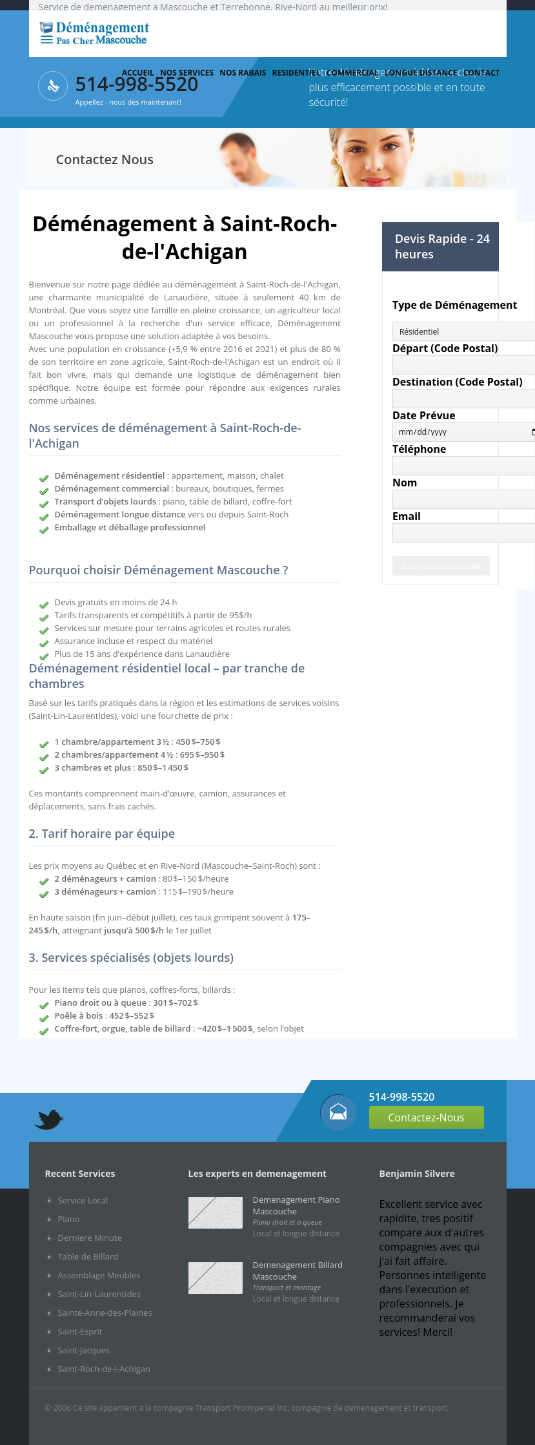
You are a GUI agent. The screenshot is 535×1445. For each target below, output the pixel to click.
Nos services (187, 72)
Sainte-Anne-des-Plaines (105, 1312)
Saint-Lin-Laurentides (99, 1294)
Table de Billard (88, 1256)
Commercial (353, 72)
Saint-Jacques (84, 1350)
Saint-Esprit (80, 1331)
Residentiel (296, 72)
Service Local (83, 1200)
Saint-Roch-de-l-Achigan (104, 1369)
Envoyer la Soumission (441, 566)
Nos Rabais (242, 72)
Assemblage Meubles (99, 1275)
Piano (69, 1219)
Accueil (138, 72)
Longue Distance (421, 72)
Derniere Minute (90, 1237)
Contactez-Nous (427, 1117)
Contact (481, 72)
